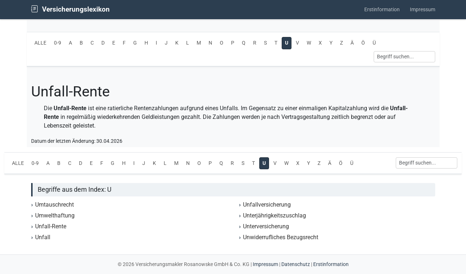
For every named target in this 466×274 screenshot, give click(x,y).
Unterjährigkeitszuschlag (274, 215)
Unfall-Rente (50, 226)
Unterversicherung (266, 226)
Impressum (422, 10)
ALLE (40, 43)
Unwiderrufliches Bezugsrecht (280, 237)
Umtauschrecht (54, 204)
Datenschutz (295, 264)
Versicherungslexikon (70, 9)
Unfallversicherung (267, 204)
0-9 (57, 43)
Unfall (42, 237)
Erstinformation (382, 10)
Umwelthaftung (55, 215)
